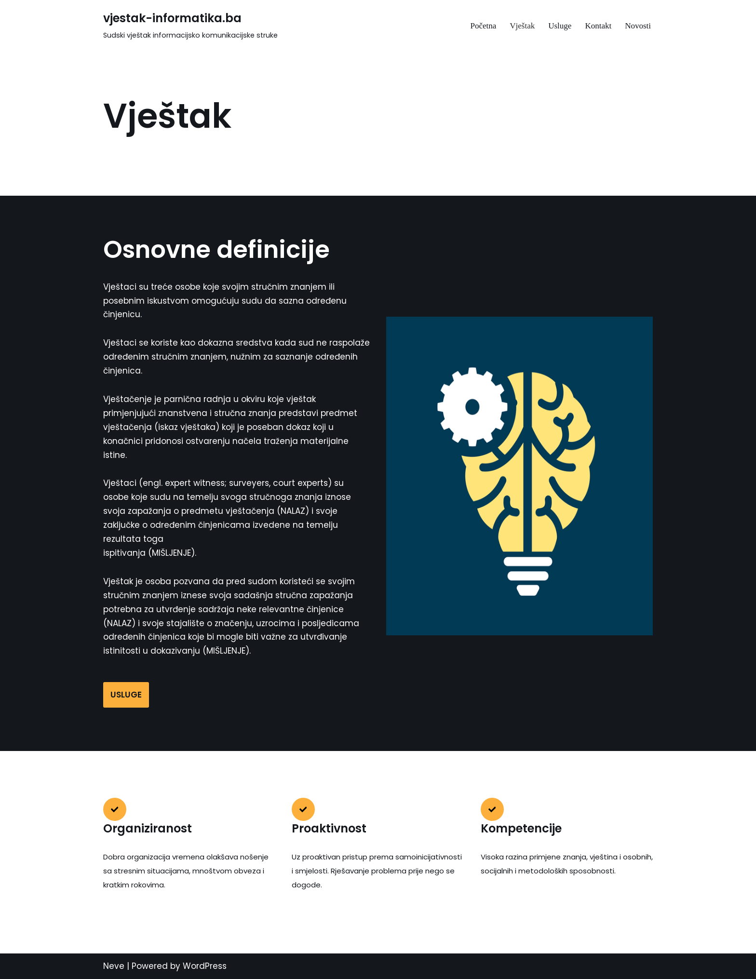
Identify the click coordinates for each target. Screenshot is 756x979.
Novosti (638, 25)
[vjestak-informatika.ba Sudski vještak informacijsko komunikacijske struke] (190, 25)
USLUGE (126, 694)
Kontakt (598, 25)
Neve (113, 966)
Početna (483, 25)
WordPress (205, 966)
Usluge (559, 25)
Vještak (522, 25)
